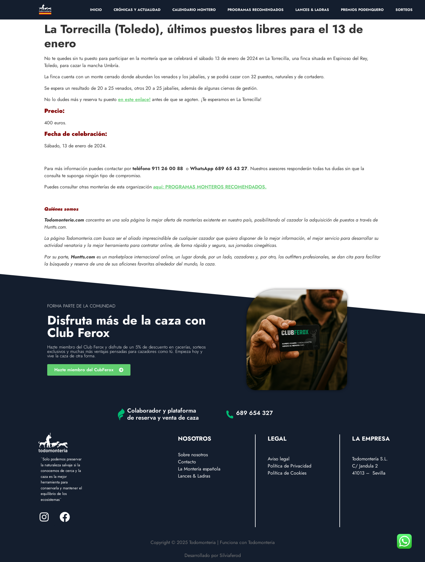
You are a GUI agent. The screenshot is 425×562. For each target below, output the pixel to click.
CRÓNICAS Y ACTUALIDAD (137, 9)
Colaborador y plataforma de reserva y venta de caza (163, 414)
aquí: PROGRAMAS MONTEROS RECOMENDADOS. (210, 186)
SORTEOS (404, 9)
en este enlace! (134, 99)
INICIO (96, 9)
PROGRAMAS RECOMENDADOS (256, 9)
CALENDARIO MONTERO (194, 9)
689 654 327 (254, 413)
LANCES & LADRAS (312, 9)
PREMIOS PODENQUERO (362, 9)
